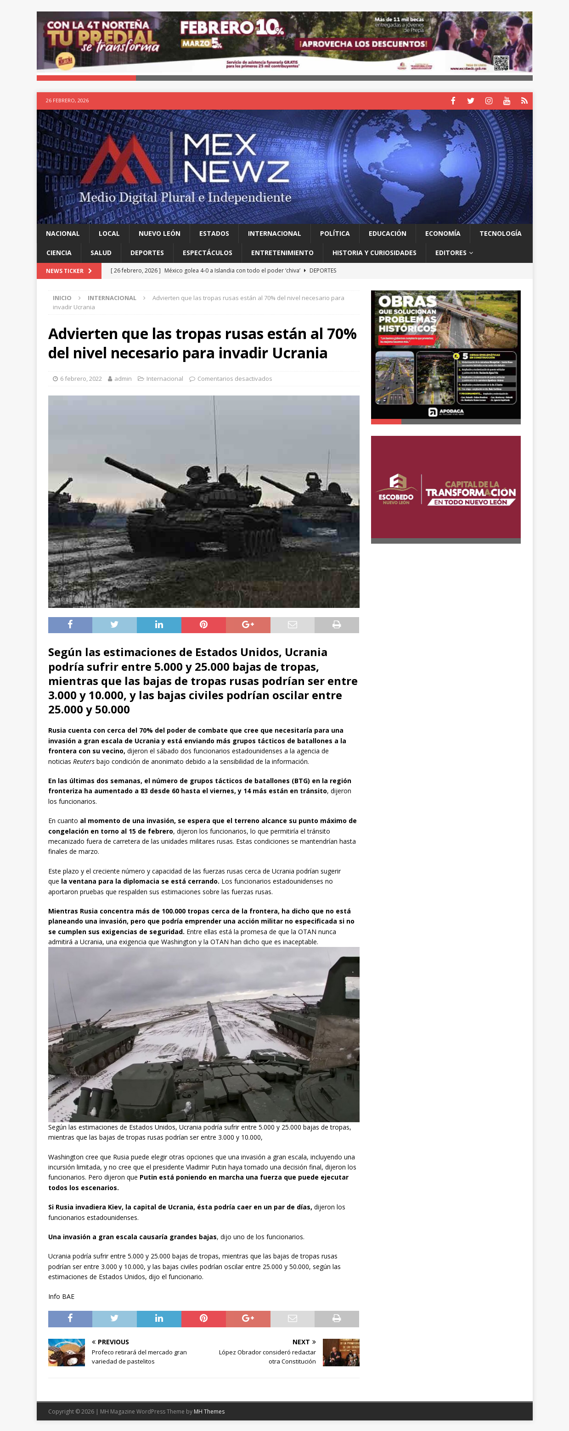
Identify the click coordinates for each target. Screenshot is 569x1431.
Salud (101, 251)
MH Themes (209, 1410)
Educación (387, 232)
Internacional (274, 232)
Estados (214, 232)
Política (335, 232)
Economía (443, 232)
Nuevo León (159, 232)
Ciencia (59, 251)
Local (109, 232)
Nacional (63, 232)
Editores (451, 251)
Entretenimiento (282, 251)
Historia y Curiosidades (374, 251)
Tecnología (500, 232)
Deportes (147, 251)
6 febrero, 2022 (81, 377)
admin (123, 377)
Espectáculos (207, 251)
